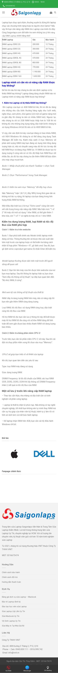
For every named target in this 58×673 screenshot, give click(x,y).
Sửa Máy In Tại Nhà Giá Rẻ (13, 626)
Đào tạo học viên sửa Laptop (14, 606)
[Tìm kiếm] (55, 12)
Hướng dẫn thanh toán (11, 582)
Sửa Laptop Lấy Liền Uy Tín (13, 611)
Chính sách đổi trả (9, 577)
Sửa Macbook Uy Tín (10, 616)
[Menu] (3, 12)
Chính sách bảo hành (11, 572)
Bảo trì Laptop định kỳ (11, 602)
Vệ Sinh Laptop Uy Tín (11, 621)
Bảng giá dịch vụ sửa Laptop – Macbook (19, 597)
